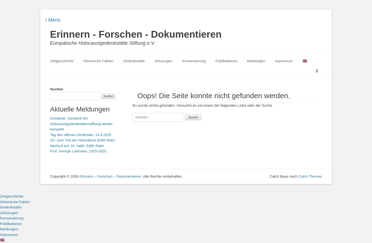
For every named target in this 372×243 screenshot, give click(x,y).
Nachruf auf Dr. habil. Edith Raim (77, 146)
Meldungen (256, 61)
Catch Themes (310, 176)
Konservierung (194, 61)
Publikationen (226, 61)
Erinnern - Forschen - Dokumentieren (136, 34)
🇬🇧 (305, 61)
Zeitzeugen (163, 61)
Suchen (56, 89)
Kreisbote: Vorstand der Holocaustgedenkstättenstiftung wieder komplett (81, 123)
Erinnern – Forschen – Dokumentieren (110, 176)
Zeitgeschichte (62, 61)
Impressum (284, 61)
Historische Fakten (98, 61)
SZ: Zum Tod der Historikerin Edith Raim (82, 140)
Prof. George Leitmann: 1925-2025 (78, 151)
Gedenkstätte (134, 61)
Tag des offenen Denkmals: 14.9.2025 (80, 135)
